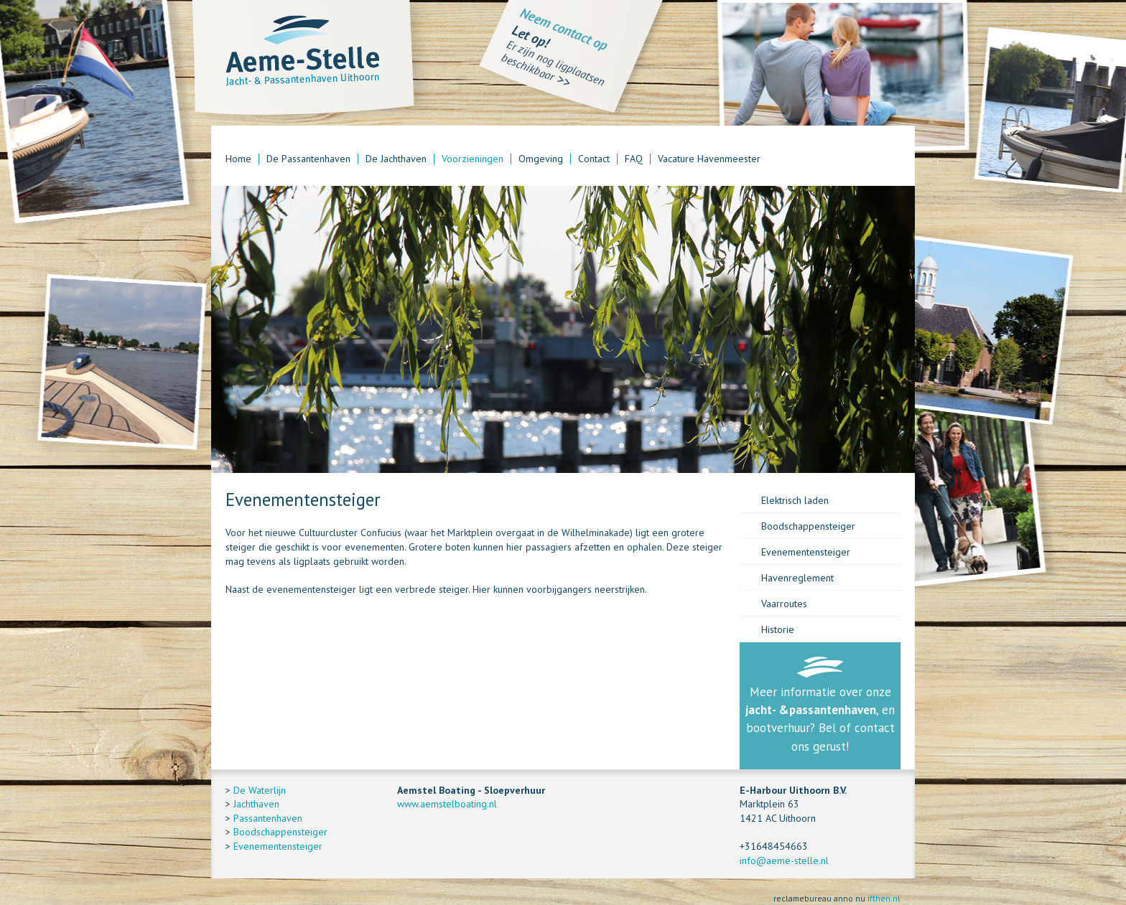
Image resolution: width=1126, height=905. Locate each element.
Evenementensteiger (805, 551)
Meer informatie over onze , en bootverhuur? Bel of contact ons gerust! (820, 719)
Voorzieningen (472, 159)
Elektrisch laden (795, 500)
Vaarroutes (784, 603)
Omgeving (540, 159)
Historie (777, 629)
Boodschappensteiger (808, 526)
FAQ (634, 159)
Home (238, 159)
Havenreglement (797, 577)
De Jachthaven (396, 159)
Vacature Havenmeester (709, 159)
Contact (594, 159)
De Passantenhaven (308, 159)
